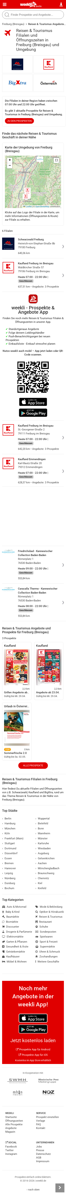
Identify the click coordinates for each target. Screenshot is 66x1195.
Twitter (9, 1150)
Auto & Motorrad (14, 906)
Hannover (9, 868)
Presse (40, 1150)
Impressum (42, 1161)
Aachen (41, 863)
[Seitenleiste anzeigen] (59, 1187)
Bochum (8, 888)
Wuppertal (42, 818)
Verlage (40, 1120)
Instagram (11, 1154)
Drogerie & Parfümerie (17, 931)
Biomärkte (10, 921)
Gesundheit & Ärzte (15, 946)
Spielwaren (44, 936)
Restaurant (43, 921)
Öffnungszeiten (14, 1120)
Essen (7, 858)
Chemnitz (42, 878)
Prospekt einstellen (47, 1117)
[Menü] (5, 4)
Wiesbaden (43, 848)
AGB (38, 1157)
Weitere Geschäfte (47, 961)
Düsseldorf (9, 853)
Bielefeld (41, 823)
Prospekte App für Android (33, 1049)
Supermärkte (45, 946)
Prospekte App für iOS (33, 1054)
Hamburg (8, 823)
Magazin (10, 1131)
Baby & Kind (10, 911)
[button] (56, 160)
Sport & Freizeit (46, 941)
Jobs (39, 1146)
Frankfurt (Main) (12, 838)
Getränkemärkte (13, 951)
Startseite (11, 1117)
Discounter (10, 926)
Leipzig (7, 873)
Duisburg (8, 883)
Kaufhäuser (11, 956)
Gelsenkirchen (45, 858)
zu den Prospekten (19, 120)
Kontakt (40, 1128)
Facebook (11, 1146)
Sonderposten (45, 931)
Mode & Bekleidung (48, 906)
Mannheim (42, 833)
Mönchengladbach (47, 868)
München (8, 828)
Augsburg (42, 853)
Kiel (38, 883)
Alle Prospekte (33, 765)
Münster (41, 838)
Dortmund (9, 848)
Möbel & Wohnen (14, 961)
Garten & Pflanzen (14, 941)
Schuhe (41, 926)
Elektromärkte (12, 936)
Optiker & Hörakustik (49, 911)
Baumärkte (10, 916)
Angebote (11, 1128)
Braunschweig (44, 873)
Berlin (39, 6)
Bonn (39, 828)
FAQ (38, 1124)
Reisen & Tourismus (48, 916)
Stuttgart (8, 843)
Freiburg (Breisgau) (13, 24)
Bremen (8, 863)
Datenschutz (43, 1154)
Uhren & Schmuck (47, 951)
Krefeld (40, 888)
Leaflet (27, 206)
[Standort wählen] (61, 4)
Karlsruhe (42, 843)
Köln (6, 833)
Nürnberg (8, 878)
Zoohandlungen (46, 956)
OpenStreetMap (42, 206)
